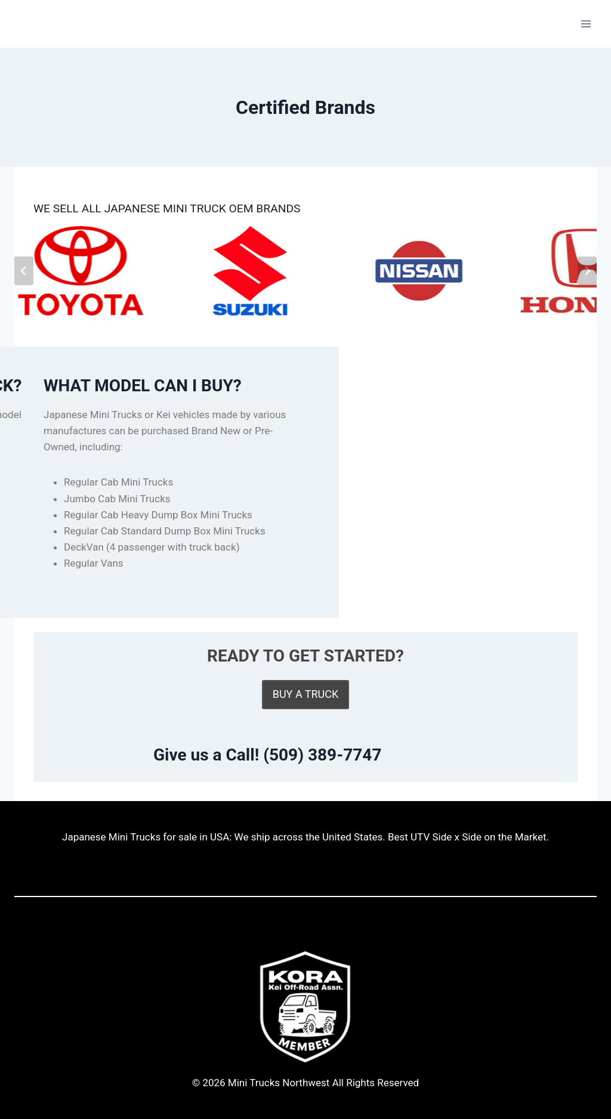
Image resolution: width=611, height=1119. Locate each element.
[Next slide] (587, 270)
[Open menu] (586, 23)
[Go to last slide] (23, 270)
